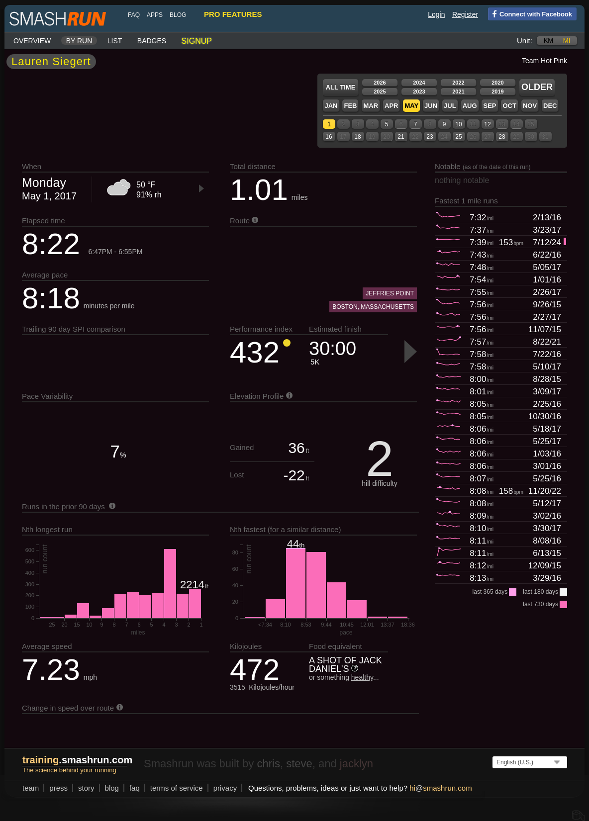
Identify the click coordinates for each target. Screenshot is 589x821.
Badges (151, 41)
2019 (497, 91)
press (58, 788)
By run (79, 41)
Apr (391, 105)
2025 (380, 91)
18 (357, 136)
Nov (530, 105)
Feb (350, 105)
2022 (458, 83)
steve (299, 763)
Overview (32, 41)
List (114, 41)
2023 (419, 91)
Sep (489, 105)
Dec (550, 105)
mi (566, 40)
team (30, 788)
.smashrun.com (77, 759)
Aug (470, 105)
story (86, 788)
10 (458, 124)
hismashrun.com (440, 788)
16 (328, 136)
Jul (450, 105)
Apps (155, 14)
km (549, 40)
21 (400, 136)
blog (178, 14)
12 (487, 124)
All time (341, 87)
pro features (233, 14)
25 (458, 136)
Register (465, 14)
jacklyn (356, 763)
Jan (330, 105)
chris (268, 763)
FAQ (134, 14)
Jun (430, 105)
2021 (458, 91)
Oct (509, 105)
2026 (380, 83)
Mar (370, 105)
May (411, 105)
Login (436, 14)
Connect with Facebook (530, 13)
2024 (419, 83)
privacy (225, 788)
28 (501, 136)
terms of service (176, 788)
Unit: (524, 40)
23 (429, 136)
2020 (497, 83)
